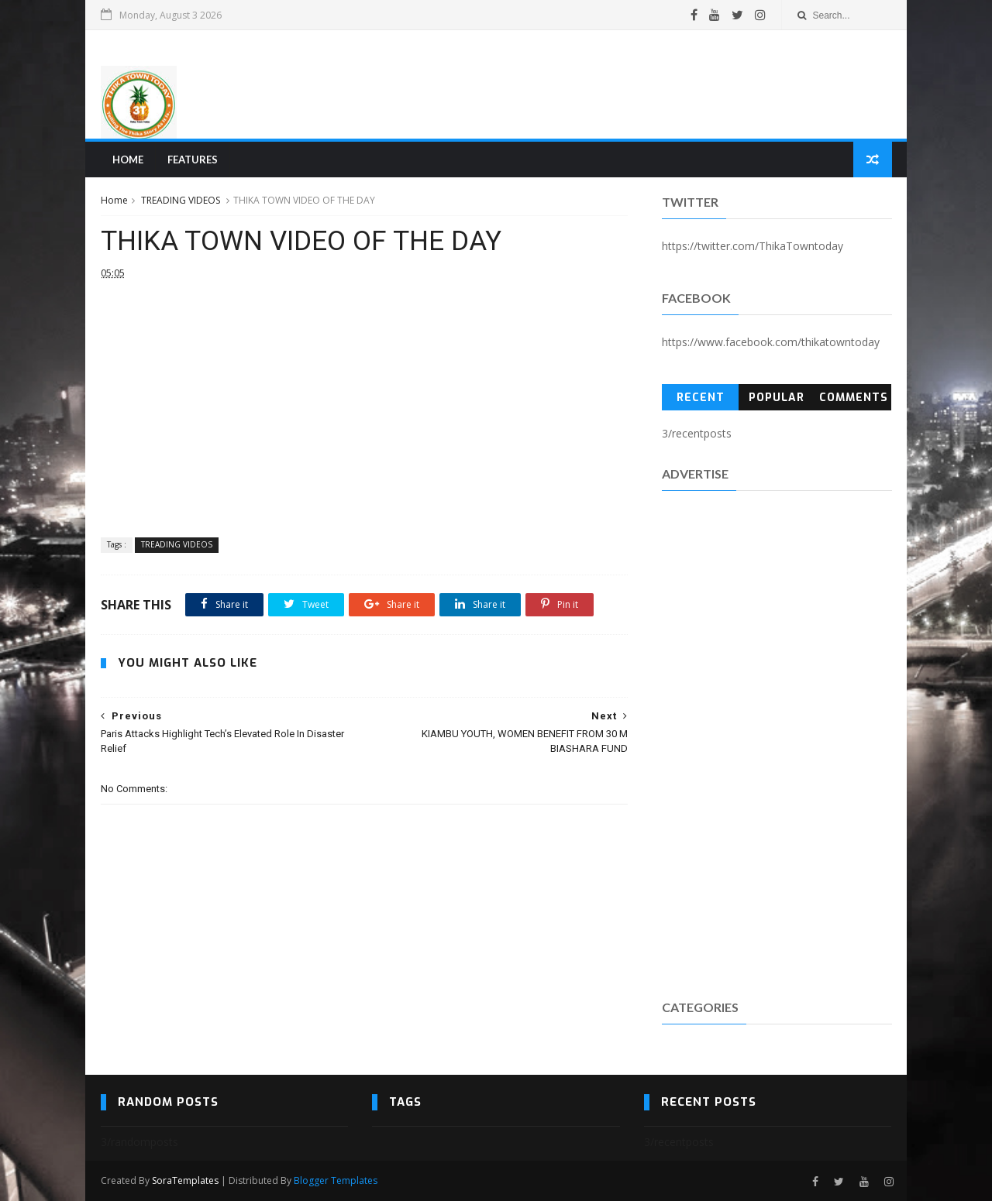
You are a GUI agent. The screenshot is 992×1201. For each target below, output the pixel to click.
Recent (701, 397)
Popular (776, 397)
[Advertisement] (609, 84)
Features (192, 159)
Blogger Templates (335, 1180)
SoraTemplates (185, 1180)
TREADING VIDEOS (180, 200)
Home (127, 159)
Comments (853, 397)
